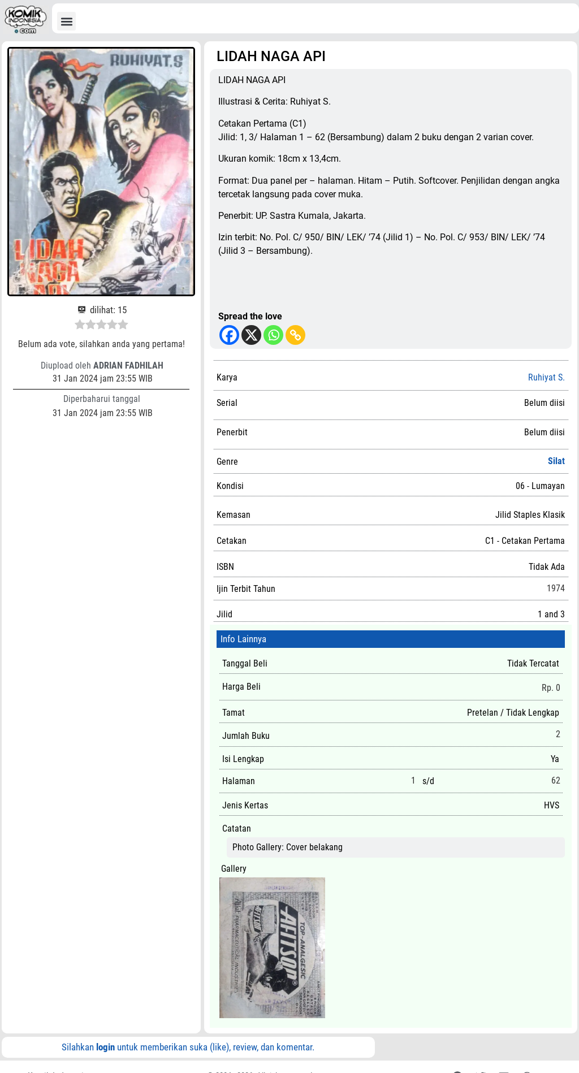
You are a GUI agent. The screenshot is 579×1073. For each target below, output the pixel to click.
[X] (251, 335)
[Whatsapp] (273, 335)
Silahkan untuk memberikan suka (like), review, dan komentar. (188, 1047)
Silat (556, 461)
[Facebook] (229, 335)
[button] (66, 21)
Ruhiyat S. (546, 377)
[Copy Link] (295, 335)
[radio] (80, 326)
